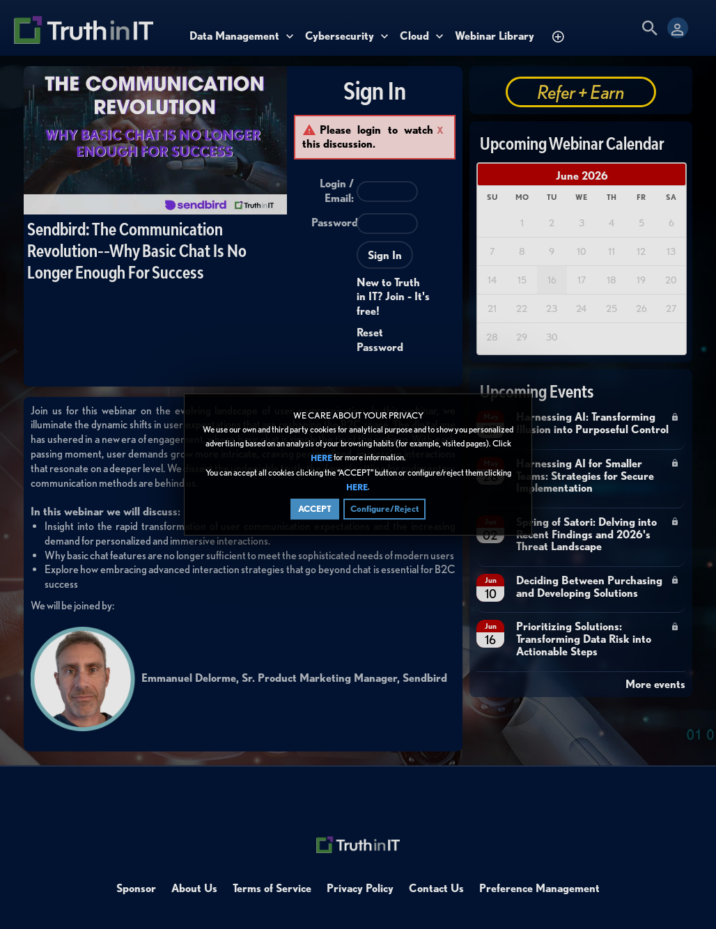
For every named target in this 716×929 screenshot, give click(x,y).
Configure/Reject (384, 508)
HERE (321, 458)
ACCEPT (315, 508)
